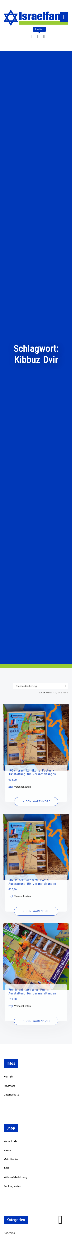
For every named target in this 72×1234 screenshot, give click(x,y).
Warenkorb (10, 1141)
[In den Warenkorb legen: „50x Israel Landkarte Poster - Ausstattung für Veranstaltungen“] (36, 911)
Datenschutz (11, 1094)
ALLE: (65, 692)
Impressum (10, 1085)
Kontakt (8, 1076)
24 (59, 692)
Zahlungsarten (12, 1186)
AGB (6, 1168)
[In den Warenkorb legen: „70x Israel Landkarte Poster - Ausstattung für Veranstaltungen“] (36, 1021)
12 (54, 692)
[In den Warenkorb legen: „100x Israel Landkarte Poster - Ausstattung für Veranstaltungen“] (36, 801)
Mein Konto (11, 1159)
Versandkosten (22, 786)
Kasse (7, 1150)
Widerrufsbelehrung (15, 1177)
